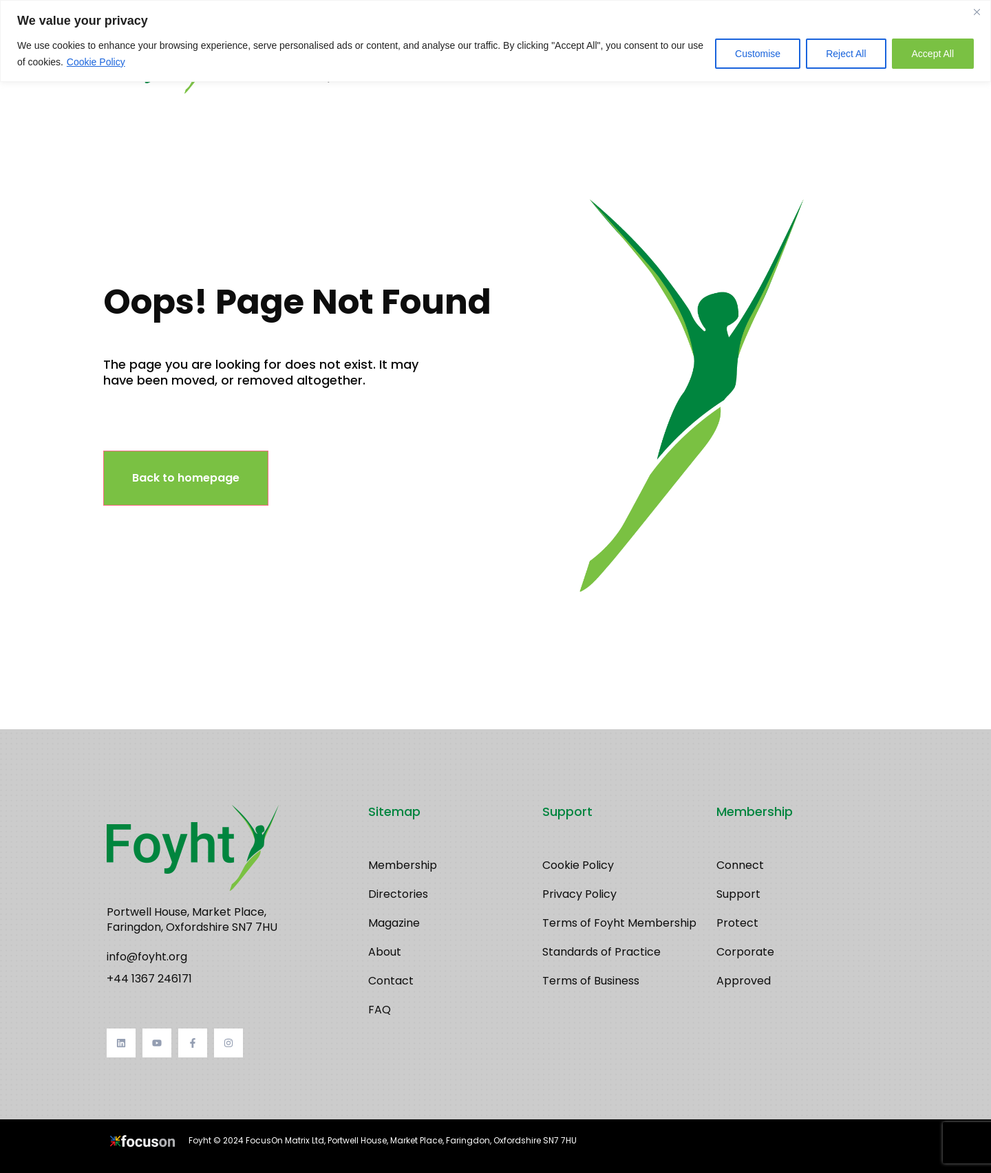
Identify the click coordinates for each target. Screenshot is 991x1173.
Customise (757, 53)
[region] (495, 41)
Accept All (933, 53)
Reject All (846, 53)
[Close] (976, 11)
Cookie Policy (96, 61)
